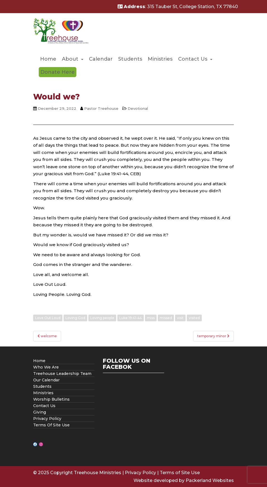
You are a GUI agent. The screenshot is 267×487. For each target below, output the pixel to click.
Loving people (102, 318)
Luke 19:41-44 (130, 318)
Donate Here (57, 72)
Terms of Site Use (180, 472)
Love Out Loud (47, 318)
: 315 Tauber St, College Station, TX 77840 (178, 6)
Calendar (101, 58)
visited (194, 318)
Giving (39, 412)
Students (130, 58)
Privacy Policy (47, 418)
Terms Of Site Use (51, 424)
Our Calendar (46, 380)
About (70, 58)
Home (48, 58)
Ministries (160, 58)
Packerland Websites (210, 480)
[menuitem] (48, 59)
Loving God (75, 318)
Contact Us (192, 58)
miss (151, 318)
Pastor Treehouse (101, 108)
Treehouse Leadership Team (62, 373)
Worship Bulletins (51, 399)
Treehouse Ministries (97, 472)
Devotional (138, 108)
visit (180, 318)
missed (166, 318)
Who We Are (46, 367)
